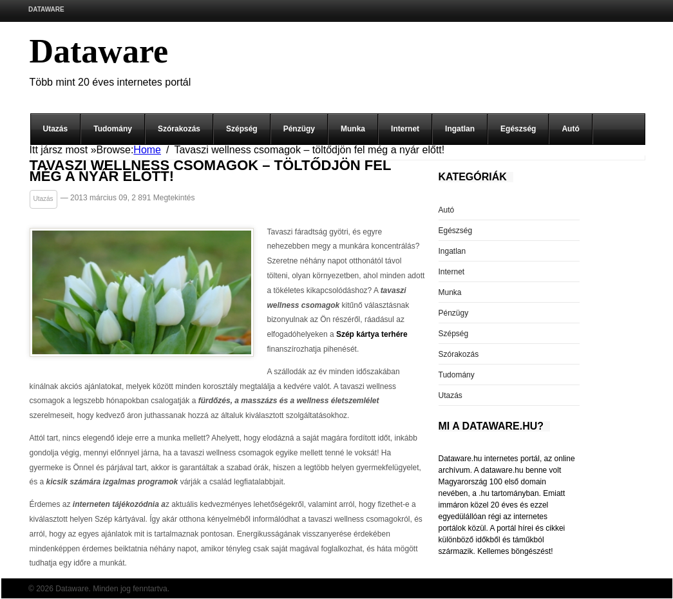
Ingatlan (460, 128)
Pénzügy (299, 128)
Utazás (55, 128)
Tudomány (112, 128)
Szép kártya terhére (372, 334)
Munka (353, 128)
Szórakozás (179, 128)
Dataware (46, 9)
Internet (405, 128)
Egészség (518, 128)
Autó (570, 128)
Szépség (242, 128)
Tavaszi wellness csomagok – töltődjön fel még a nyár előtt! (211, 171)
